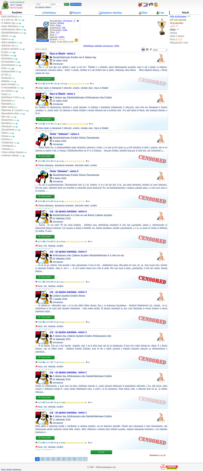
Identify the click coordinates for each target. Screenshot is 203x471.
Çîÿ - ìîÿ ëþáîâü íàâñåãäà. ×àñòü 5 (68, 251)
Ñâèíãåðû (6, 104)
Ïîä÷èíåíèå (6, 91)
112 (57, 32)
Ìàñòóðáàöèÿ (8, 65)
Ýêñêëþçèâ (7, 146)
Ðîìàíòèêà (6, 100)
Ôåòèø (5, 136)
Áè (80, 57)
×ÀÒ (172, 26)
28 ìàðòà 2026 (60, 60)
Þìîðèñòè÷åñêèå (10, 155)
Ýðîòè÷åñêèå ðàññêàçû (11, 470)
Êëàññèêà (6, 58)
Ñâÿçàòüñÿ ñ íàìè (179, 42)
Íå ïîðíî (4, 74)
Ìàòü (40, 246)
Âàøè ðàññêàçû (9, 26)
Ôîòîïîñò (5, 139)
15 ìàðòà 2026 (60, 101)
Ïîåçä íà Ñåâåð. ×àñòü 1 (62, 94)
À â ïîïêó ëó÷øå (9, 19)
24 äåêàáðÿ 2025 (62, 339)
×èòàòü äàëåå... (45, 79)
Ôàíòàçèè (6, 126)
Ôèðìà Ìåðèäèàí (45, 165)
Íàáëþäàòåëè (8, 71)
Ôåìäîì (4, 133)
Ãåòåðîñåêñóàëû (10, 32)
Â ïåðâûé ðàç (8, 23)
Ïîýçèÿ (4, 94)
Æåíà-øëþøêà (8, 42)
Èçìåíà (4, 52)
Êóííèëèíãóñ (7, 62)
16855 (62, 37)
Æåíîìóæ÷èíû (8, 45)
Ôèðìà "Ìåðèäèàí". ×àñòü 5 (64, 171)
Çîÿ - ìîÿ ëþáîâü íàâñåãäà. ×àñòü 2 (68, 372)
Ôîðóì (173, 29)
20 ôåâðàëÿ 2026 (62, 258)
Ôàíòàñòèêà (7, 129)
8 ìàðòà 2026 (59, 141)
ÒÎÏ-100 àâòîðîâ (178, 20)
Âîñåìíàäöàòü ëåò (10, 29)
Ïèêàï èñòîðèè (8, 84)
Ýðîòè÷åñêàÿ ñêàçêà (12, 152)
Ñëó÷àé (5, 116)
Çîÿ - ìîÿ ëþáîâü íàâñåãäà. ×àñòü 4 (68, 292)
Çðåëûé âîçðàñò (10, 49)
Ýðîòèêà (5, 149)
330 (63, 28)
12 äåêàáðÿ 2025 (62, 419)
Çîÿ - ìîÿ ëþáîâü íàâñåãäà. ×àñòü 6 (68, 211)
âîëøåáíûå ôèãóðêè (64, 165)
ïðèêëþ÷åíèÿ (87, 88)
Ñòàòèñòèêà (42, 40)
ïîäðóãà (51, 246)
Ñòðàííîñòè (7, 120)
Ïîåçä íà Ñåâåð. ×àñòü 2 (62, 53)
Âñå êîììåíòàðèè (178, 16)
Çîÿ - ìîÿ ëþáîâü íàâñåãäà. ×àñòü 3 (68, 332)
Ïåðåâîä (5, 81)
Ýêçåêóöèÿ (7, 142)
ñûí (45, 246)
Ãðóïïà (4, 36)
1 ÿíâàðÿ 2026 (60, 299)
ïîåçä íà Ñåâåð (101, 88)
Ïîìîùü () (176, 39)
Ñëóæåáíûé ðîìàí (10, 113)
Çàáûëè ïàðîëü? (43, 7)
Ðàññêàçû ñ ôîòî (10, 97)
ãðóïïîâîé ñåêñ (82, 165)
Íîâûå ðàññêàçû (9, 16)
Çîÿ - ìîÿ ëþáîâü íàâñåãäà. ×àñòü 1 (68, 412)
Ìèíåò (4, 68)
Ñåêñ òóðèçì (8, 107)
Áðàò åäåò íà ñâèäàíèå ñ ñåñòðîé (54, 88)
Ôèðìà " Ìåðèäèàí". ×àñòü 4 (64, 134)
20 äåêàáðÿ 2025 (62, 379)
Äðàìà (4, 39)
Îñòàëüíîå (6, 78)
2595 (65, 30)
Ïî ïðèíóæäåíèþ (8, 87)
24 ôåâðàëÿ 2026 (62, 218)
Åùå (101, 452)
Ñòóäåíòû (6, 123)
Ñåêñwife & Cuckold (11, 110)
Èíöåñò (5, 55)
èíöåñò (76, 88)
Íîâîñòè (173, 33)
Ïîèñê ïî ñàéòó (177, 36)
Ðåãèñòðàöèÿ (76, 4)
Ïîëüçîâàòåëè (176, 23)
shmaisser (58, 64)
